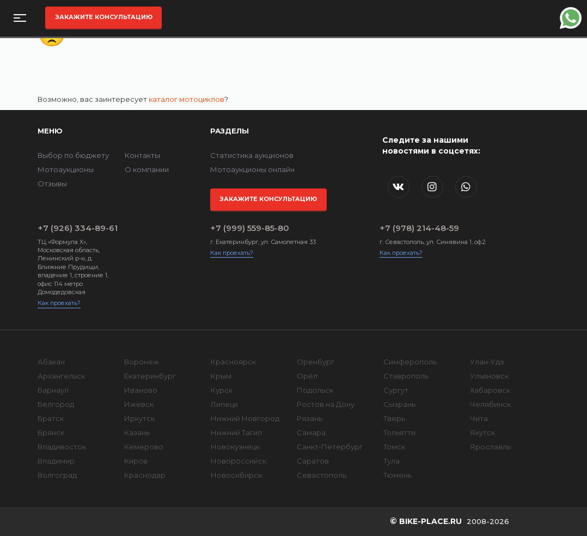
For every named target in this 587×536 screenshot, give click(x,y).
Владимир (56, 460)
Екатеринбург (150, 375)
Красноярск (233, 361)
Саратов (313, 460)
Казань (137, 432)
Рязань (309, 418)
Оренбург (315, 361)
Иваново (140, 390)
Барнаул (53, 390)
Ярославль (490, 446)
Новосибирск (236, 475)
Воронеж (141, 361)
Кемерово (143, 446)
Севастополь (321, 475)
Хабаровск (490, 390)
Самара (311, 432)
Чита (479, 418)
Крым (221, 375)
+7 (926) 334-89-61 (78, 228)
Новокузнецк (235, 446)
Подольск (315, 390)
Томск (394, 446)
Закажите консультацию (103, 17)
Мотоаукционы (66, 169)
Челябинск (490, 404)
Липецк (224, 404)
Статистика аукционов (252, 155)
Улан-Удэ (487, 361)
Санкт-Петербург (330, 446)
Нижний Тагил (236, 432)
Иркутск (139, 418)
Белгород (56, 404)
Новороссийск (238, 460)
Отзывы (52, 183)
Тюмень (397, 475)
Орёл (307, 375)
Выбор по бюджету (73, 155)
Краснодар (145, 475)
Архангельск (61, 375)
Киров (136, 460)
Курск (222, 390)
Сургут (395, 390)
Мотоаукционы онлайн (252, 169)
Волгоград (57, 475)
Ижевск (139, 404)
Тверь (394, 418)
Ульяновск (489, 375)
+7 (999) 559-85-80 (249, 228)
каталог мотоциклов (186, 99)
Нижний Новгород (245, 418)
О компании (147, 169)
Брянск (51, 432)
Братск (51, 418)
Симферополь (410, 361)
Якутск (482, 432)
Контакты (142, 155)
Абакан (51, 361)
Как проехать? (59, 303)
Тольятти (399, 432)
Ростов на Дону (325, 404)
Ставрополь (406, 375)
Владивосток (62, 446)
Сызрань (399, 404)
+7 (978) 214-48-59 (419, 228)
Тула (391, 460)
